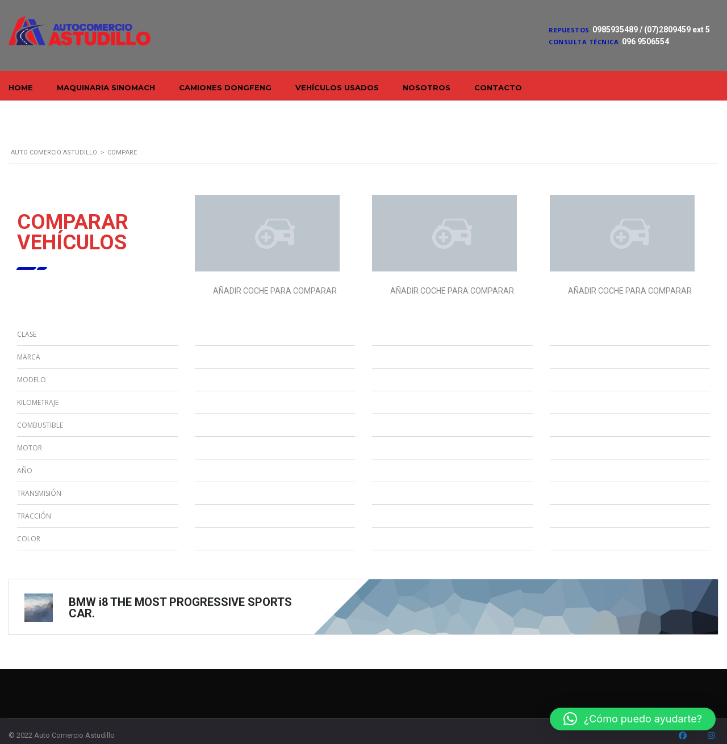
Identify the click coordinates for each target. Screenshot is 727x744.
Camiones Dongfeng (225, 87)
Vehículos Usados (337, 87)
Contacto (498, 87)
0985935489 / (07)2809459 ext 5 (651, 29)
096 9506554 (645, 41)
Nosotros (426, 87)
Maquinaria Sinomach (106, 87)
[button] (633, 719)
